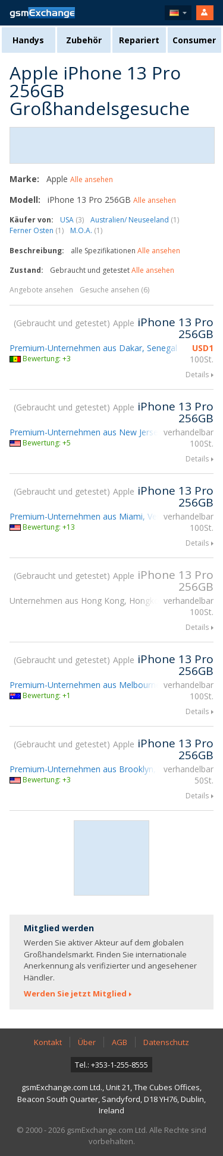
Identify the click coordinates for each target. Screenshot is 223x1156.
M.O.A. (86, 230)
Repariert (139, 40)
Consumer (194, 40)
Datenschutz (166, 1042)
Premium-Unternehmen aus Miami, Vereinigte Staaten (114, 516)
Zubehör (84, 40)
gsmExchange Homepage (42, 12)
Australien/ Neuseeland (134, 220)
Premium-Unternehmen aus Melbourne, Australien (106, 684)
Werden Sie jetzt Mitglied (75, 993)
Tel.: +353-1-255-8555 (111, 1064)
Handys (28, 40)
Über (87, 1042)
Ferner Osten (37, 230)
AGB (119, 1042)
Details (197, 375)
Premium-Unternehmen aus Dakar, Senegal (93, 348)
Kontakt (48, 1042)
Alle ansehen (91, 179)
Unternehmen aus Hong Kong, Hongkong (89, 600)
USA (72, 220)
